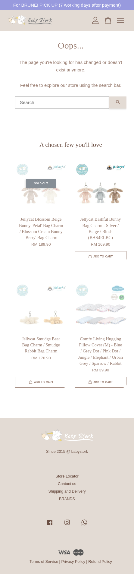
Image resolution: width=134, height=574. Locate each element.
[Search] (62, 102)
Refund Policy (100, 561)
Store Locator (67, 476)
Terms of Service (44, 561)
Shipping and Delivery (67, 491)
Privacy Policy (73, 561)
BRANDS (67, 499)
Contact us (67, 483)
